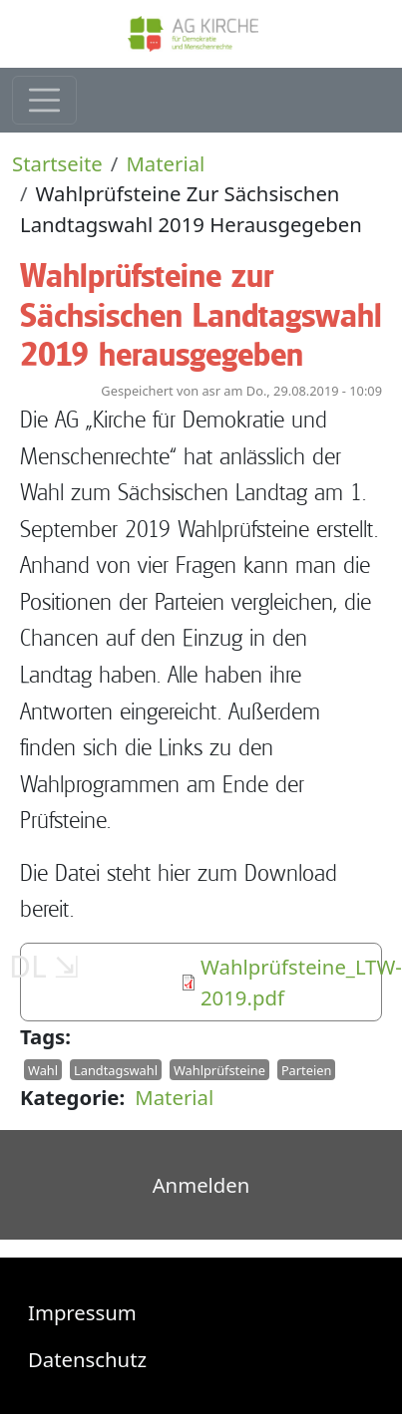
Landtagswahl (116, 1070)
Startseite (57, 163)
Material (165, 163)
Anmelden (201, 1185)
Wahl (43, 1070)
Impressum (82, 1312)
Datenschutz (87, 1359)
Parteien (306, 1070)
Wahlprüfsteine (219, 1070)
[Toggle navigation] (44, 100)
